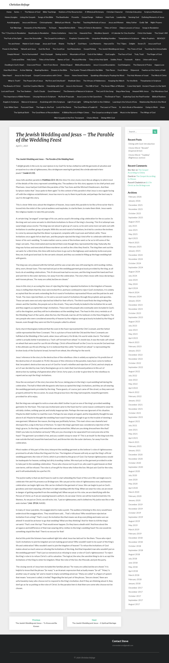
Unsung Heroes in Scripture (44, 96)
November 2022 (135, 359)
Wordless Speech (101, 33)
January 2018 (134, 583)
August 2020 (134, 471)
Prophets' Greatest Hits (79, 38)
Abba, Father (131, 22)
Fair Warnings (15, 28)
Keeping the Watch (116, 81)
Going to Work (151, 107)
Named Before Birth (67, 28)
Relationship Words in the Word (153, 102)
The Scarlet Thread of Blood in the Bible (86, 70)
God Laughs (110, 54)
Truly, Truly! (139, 54)
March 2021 (133, 442)
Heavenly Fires (86, 33)
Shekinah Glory (74, 81)
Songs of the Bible (45, 17)
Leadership (121, 17)
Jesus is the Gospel (23, 75)
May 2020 (133, 483)
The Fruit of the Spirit (13, 38)
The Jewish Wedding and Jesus (111, 49)
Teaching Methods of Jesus (94, 22)
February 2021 (135, 446)
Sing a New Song (123, 91)
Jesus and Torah (49, 43)
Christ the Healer (145, 33)
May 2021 (133, 434)
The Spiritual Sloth (21, 112)
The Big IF (71, 43)
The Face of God (125, 54)
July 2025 (132, 226)
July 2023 (132, 325)
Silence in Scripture (29, 102)
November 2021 (135, 409)
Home (9, 12)
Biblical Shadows (159, 96)
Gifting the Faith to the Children (97, 102)
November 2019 (135, 508)
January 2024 (134, 301)
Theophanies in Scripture (150, 81)
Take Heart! (7, 75)
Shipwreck (135, 70)
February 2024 (135, 296)
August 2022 (134, 371)
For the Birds (132, 81)
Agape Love (159, 65)
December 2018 (135, 538)
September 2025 (135, 217)
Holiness (99, 17)
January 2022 (134, 400)
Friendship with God (55, 86)
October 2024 (134, 263)
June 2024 (133, 280)
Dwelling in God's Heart (14, 65)
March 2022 (133, 392)
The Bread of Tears (113, 96)
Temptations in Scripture (128, 38)
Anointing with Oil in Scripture (52, 102)
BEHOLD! (161, 38)
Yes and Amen (14, 43)
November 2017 (135, 592)
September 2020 (135, 467)
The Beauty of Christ (12, 86)
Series (16, 12)
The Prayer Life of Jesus (33, 81)
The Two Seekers (24, 91)
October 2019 (134, 513)
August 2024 (134, 271)
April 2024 (133, 288)
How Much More (10, 70)
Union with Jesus (150, 59)
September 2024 (135, 267)
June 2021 (133, 429)
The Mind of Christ (159, 75)
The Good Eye (58, 49)
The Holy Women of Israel (137, 75)
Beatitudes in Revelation (39, 33)
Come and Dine (18, 59)
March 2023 (133, 342)
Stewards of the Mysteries (35, 28)
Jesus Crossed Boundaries (104, 65)
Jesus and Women (116, 22)
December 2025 (135, 205)
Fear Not (76, 22)
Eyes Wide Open (11, 107)
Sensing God (133, 17)
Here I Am (73, 33)
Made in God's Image (31, 43)
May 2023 (133, 334)
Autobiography (13, 22)
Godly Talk (143, 22)
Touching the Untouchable (156, 49)
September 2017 (135, 600)
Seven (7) (141, 43)
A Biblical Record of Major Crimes (75, 112)
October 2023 (134, 313)
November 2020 (135, 459)
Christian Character (115, 12)
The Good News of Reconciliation (45, 112)
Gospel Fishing (90, 49)
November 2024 (135, 259)
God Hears (82, 43)
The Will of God (91, 86)
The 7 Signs (121, 43)
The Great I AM (161, 33)
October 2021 (134, 413)
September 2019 (135, 517)
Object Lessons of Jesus (129, 28)
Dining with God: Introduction (141, 144)
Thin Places (110, 70)
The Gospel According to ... (55, 38)
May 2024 (133, 284)
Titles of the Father (47, 59)
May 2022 (133, 384)
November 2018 (135, 542)
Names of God (63, 59)
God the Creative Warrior (33, 86)
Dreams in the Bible (59, 70)
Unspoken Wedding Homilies (104, 38)
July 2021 (132, 425)
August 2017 (134, 604)
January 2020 (134, 500)
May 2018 (133, 567)
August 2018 (134, 554)
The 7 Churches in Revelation (13, 33)
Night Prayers (156, 22)
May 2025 (133, 234)
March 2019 (133, 529)
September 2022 (135, 367)
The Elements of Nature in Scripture (78, 91)
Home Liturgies (11, 17)
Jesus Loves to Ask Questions (89, 96)
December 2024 (135, 255)
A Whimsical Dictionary (94, 12)
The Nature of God (32, 12)
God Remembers (74, 49)
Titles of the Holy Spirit (98, 59)
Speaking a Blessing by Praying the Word (107, 75)
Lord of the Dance (63, 107)
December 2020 (135, 454)
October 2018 (134, 546)
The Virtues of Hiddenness (94, 81)
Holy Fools (110, 17)
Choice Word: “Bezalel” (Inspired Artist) (138, 149)
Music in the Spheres (129, 112)
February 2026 (135, 196)
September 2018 (135, 550)
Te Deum (52, 28)
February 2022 (135, 396)
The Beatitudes (62, 17)
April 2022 (133, 388)
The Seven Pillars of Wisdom (112, 86)
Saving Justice (61, 54)
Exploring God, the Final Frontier (136, 96)
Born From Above (51, 65)
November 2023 (135, 309)
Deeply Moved (13, 54)
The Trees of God (134, 49)
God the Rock (44, 49)
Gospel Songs (87, 17)
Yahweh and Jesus (28, 49)
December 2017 (135, 587)
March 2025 (133, 242)
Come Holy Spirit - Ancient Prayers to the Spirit (146, 86)
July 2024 (132, 276)
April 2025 (133, 238)
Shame (61, 43)
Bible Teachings (49, 12)
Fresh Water (123, 70)
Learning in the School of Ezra (125, 102)
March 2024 (133, 292)
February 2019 (135, 533)
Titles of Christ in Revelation (90, 28)
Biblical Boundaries (83, 65)
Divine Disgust (67, 65)
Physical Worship (79, 59)
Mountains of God (77, 54)
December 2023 (135, 305)
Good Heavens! (54, 91)
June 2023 (133, 330)
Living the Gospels (27, 17)
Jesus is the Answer (74, 86)
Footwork (129, 59)
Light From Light (74, 102)
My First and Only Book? (55, 81)
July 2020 (132, 475)
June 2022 (133, 380)
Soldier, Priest (116, 59)
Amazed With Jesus (140, 91)
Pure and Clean (27, 107)
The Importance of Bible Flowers (16, 96)
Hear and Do (109, 43)
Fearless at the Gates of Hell (153, 70)
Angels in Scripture (11, 102)
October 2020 (134, 463)
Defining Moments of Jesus (153, 17)
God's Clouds (39, 91)
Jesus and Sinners (29, 22)
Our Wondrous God (159, 91)
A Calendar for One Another (123, 33)
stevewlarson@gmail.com (122, 645)
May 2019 (133, 525)
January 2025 (134, 251)
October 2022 (134, 363)
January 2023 (134, 350)
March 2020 (133, 492)
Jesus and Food (154, 43)
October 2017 (134, 596)
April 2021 (133, 438)
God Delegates (124, 65)
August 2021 (134, 421)
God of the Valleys (95, 54)
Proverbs (75, 17)
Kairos (137, 59)
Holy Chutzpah (47, 54)
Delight (132, 43)
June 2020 (133, 479)
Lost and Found (7, 91)
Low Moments (95, 43)
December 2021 (135, 404)
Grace (66, 75)
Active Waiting (26, 70)
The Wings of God (147, 112)
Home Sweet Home (80, 75)
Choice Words (92, 118)
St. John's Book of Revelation (131, 107)
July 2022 (132, 375)
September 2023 (135, 317)
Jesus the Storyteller (32, 38)
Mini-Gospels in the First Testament (69, 118)
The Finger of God (154, 54)
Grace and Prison (34, 65)
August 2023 (134, 321)
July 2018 (132, 558)
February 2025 (135, 246)
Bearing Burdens (41, 70)
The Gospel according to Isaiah (105, 112)
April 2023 (133, 338)
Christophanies (46, 22)
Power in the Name (10, 49)
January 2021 (134, 450)
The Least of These (108, 107)
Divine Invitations (59, 33)
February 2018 (135, 579)
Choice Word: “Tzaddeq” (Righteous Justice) (139, 156)
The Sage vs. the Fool (45, 107)
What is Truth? (14, 81)
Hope (162, 107)
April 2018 (133, 571)
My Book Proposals (66, 96)
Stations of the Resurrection (70, 12)
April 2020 (133, 488)
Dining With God (108, 118)
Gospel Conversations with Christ (48, 75)
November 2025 (135, 209)
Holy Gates (31, 59)
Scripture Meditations (153, 12)
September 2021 (135, 417)
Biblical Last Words (63, 22)
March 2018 (133, 575)
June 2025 (133, 230)
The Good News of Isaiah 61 (85, 107)
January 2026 (134, 201)
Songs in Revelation (150, 28)
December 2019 (135, 504)
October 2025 (134, 213)
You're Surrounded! (30, 54)
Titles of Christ (110, 28)
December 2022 (135, 355)
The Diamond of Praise (142, 65)
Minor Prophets (148, 38)
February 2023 (135, 346)
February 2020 (135, 496)
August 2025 (134, 222)
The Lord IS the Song (104, 91)
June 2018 (133, 562)
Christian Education (133, 12)
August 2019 (134, 521)
